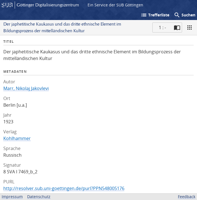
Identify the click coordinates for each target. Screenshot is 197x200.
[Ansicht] (189, 27)
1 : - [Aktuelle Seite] (162, 27)
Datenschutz (38, 196)
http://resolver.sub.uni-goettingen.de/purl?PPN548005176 (63, 188)
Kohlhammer (17, 138)
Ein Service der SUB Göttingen (115, 5)
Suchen (184, 15)
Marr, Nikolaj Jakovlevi (26, 88)
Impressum (12, 196)
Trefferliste (154, 15)
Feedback (186, 196)
